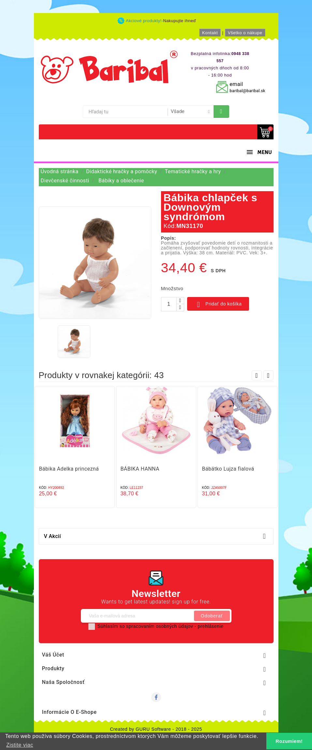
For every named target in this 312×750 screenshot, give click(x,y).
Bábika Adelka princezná (69, 469)
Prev (257, 375)
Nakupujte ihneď (179, 20)
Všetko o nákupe (245, 32)
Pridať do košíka (218, 304)
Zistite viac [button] (19, 745)
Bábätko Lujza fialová (228, 469)
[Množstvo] (169, 304)
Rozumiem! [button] (289, 741)
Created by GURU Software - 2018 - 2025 (156, 729)
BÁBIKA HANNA (140, 469)
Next (268, 375)
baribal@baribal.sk (247, 90)
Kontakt (210, 32)
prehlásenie (211, 626)
